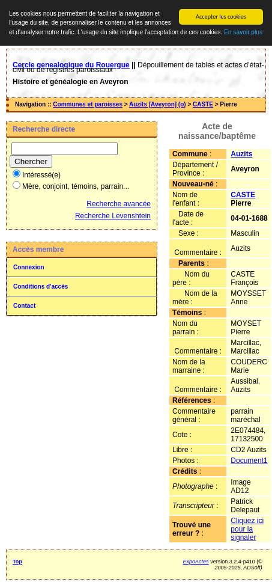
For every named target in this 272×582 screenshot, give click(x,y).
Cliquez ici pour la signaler (247, 529)
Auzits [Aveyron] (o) (157, 104)
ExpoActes (196, 562)
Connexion (28, 267)
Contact (24, 305)
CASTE (203, 104)
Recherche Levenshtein (113, 216)
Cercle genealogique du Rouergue (71, 65)
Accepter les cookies (221, 16)
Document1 (249, 460)
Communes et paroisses (87, 104)
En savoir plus (243, 32)
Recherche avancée (118, 204)
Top (17, 562)
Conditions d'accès (40, 286)
